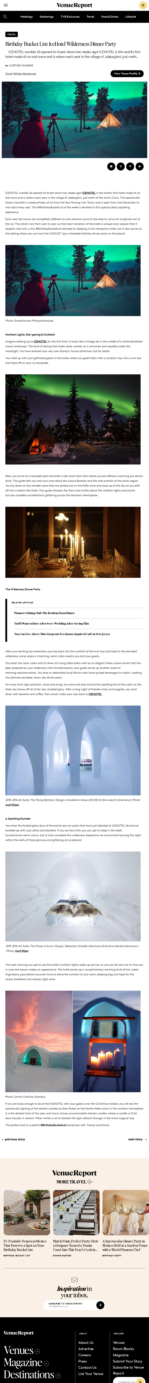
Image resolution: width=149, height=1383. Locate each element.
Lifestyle (130, 17)
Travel (90, 17)
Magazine (26, 1362)
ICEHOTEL (95, 694)
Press (82, 1361)
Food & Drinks (109, 17)
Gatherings (47, 17)
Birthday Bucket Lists (25, 73)
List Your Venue (90, 1373)
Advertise (86, 1348)
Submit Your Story (128, 1361)
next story (137, 1139)
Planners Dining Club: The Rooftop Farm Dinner (44, 613)
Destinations (32, 1374)
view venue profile (127, 73)
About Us (85, 1342)
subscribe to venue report (65, 1303)
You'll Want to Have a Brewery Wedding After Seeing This (51, 623)
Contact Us (87, 1367)
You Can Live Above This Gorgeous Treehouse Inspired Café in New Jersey (62, 634)
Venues (22, 1349)
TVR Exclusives (70, 17)
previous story (13, 1139)
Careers (84, 1354)
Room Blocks (123, 1348)
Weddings (26, 17)
